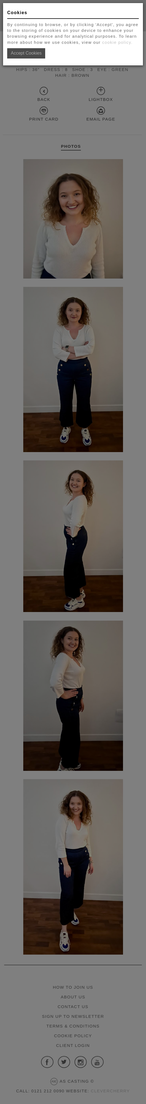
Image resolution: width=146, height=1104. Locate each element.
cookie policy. (117, 42)
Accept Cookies (26, 53)
